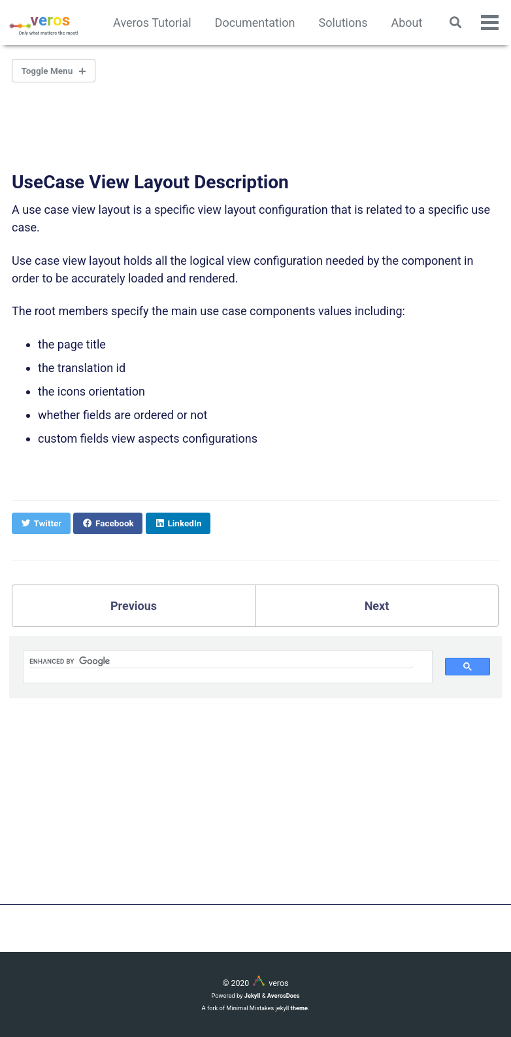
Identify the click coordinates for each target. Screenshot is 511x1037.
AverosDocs (283, 995)
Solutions (342, 22)
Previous (133, 606)
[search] (221, 661)
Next (377, 606)
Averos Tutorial (152, 22)
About (406, 22)
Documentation (255, 22)
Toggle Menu (47, 70)
